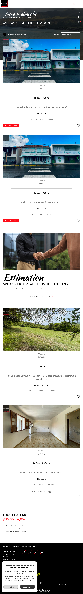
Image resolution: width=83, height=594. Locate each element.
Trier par (56, 34)
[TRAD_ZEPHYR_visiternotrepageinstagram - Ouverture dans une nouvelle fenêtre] (30, 552)
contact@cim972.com (10, 554)
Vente (29, 17)
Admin (44, 584)
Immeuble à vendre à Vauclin (15, 532)
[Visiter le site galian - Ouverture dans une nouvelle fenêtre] (8, 575)
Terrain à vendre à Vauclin (14, 529)
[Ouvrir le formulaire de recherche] (68, 3)
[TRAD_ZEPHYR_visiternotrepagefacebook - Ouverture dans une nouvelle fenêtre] (24, 552)
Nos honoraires (19, 584)
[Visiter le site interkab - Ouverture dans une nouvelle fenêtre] (31, 574)
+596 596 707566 (9, 552)
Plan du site (28, 584)
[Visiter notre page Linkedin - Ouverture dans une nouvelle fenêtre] (36, 552)
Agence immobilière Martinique (14, 17)
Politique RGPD (58, 584)
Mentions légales (37, 584)
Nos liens (50, 584)
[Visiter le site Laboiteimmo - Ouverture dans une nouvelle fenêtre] (41, 589)
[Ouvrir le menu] (79, 4)
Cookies (65, 584)
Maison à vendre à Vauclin (14, 526)
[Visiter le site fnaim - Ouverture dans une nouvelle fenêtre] (18, 575)
